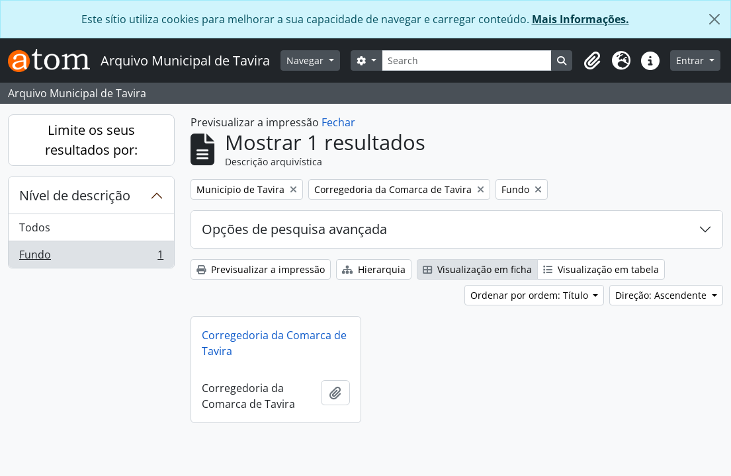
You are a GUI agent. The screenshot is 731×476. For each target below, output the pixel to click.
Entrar (691, 60)
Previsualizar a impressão (260, 269)
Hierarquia (374, 269)
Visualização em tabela (601, 269)
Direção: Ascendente (662, 295)
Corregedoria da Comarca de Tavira (274, 343)
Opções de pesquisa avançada (294, 229)
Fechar (338, 122)
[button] (592, 60)
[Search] (467, 60)
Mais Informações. (580, 19)
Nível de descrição (74, 195)
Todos (34, 227)
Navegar (306, 60)
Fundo (91, 257)
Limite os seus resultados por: (91, 140)
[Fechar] (714, 19)
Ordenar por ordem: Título (530, 295)
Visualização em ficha (477, 269)
